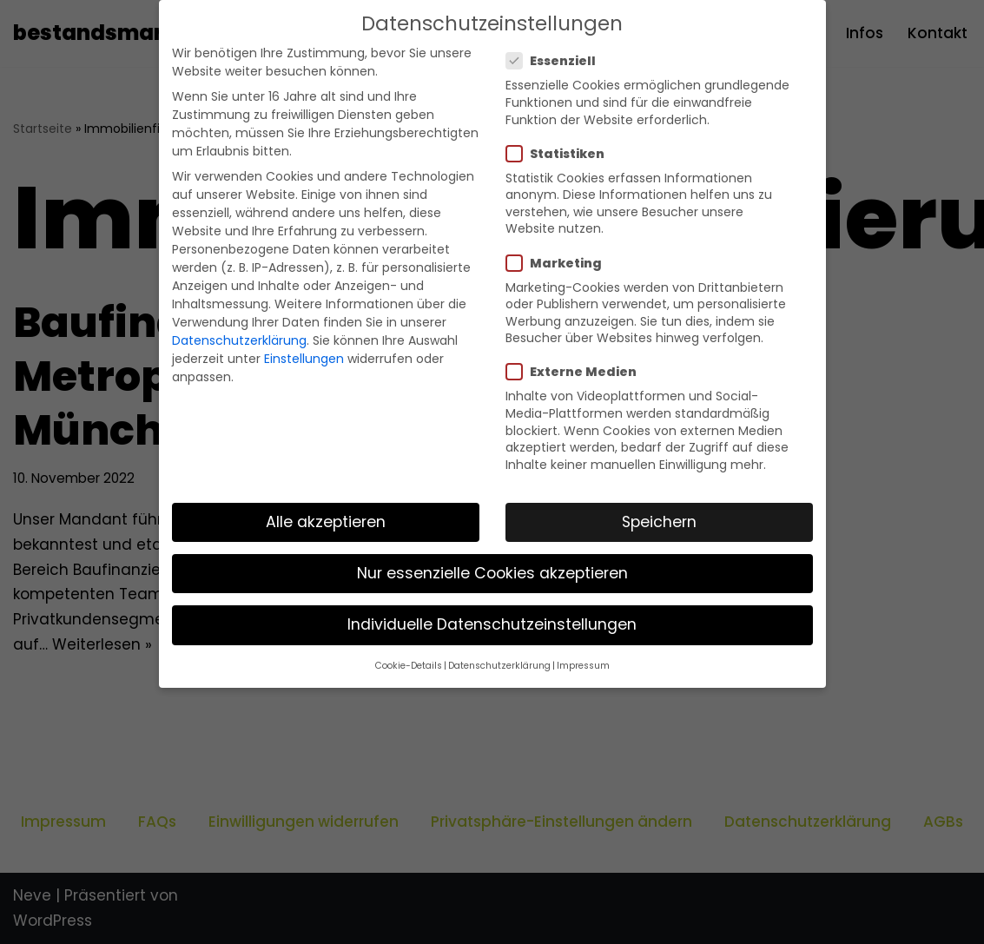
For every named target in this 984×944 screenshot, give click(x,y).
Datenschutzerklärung (239, 340)
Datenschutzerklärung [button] (499, 665)
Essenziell (556, 60)
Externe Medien (576, 371)
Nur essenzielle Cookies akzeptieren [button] (492, 573)
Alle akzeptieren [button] (326, 522)
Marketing (559, 263)
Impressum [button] (583, 665)
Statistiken (560, 153)
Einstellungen (304, 358)
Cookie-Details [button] (408, 665)
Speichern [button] (659, 522)
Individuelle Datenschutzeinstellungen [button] (492, 624)
